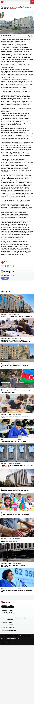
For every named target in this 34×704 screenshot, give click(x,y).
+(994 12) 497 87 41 (10, 625)
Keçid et (5, 278)
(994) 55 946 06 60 (10, 627)
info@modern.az (12, 630)
